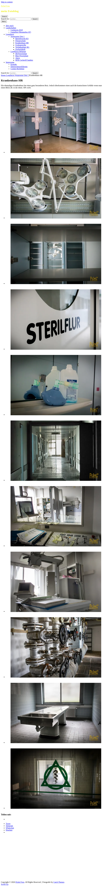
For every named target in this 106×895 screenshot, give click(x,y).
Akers (17, 58)
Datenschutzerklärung (19, 67)
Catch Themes (58, 882)
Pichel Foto (5, 6)
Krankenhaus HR (22, 43)
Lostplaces (10, 34)
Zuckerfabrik (20, 49)
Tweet (8, 824)
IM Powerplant (21, 54)
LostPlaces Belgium (18, 52)
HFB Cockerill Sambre (24, 60)
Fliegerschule (20, 41)
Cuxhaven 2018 (17, 30)
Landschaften (11, 28)
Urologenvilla (20, 45)
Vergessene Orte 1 (17, 36)
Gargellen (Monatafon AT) (21, 32)
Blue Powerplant (21, 56)
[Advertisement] (22, 857)
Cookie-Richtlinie (17, 69)
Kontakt (14, 64)
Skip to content (7, 2)
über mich (9, 26)
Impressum (10, 62)
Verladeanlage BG (22, 47)
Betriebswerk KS (22, 39)
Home (3, 75)
